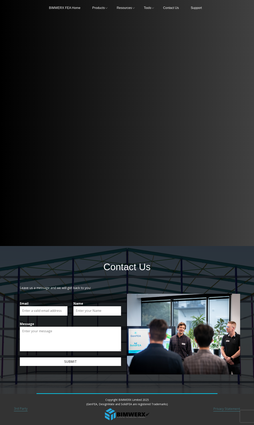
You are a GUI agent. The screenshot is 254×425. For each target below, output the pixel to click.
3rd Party (21, 408)
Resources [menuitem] (124, 8)
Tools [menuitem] (147, 8)
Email (24, 303)
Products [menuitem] (98, 8)
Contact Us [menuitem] (171, 8)
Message (27, 324)
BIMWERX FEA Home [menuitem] (64, 8)
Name (78, 303)
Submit (70, 361)
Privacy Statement (226, 409)
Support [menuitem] (196, 8)
